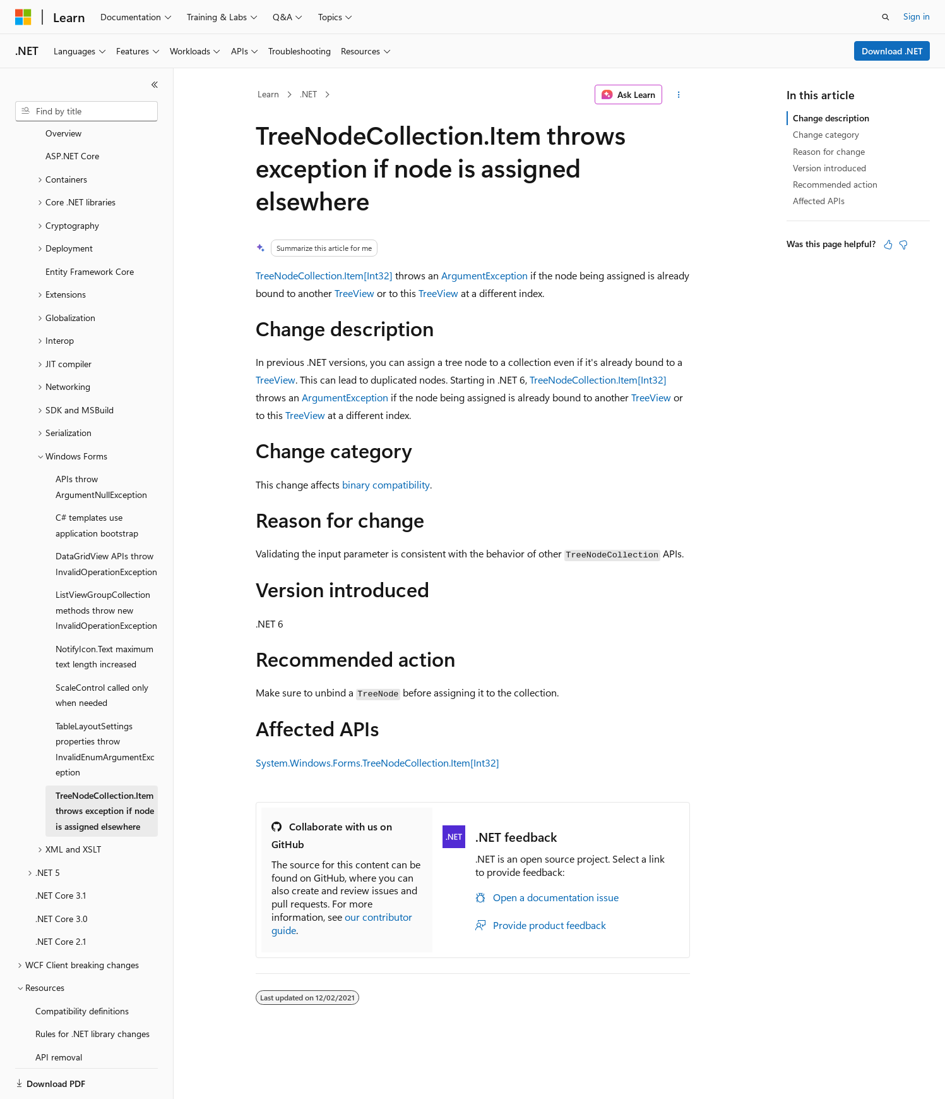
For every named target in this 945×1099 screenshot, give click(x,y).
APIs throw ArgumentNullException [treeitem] (101, 443)
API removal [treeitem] (58, 1013)
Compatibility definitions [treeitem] (82, 967)
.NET (308, 94)
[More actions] (678, 95)
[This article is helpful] (888, 244)
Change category (826, 134)
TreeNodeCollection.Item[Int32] (324, 275)
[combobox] (86, 111)
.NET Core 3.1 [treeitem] (60, 852)
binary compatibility (386, 484)
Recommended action (835, 184)
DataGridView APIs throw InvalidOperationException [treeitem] (106, 520)
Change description (831, 118)
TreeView (354, 293)
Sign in (916, 16)
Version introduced (829, 168)
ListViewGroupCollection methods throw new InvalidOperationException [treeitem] (106, 566)
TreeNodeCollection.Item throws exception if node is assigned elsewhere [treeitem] (105, 767)
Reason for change (829, 151)
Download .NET (892, 51)
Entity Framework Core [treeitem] (89, 228)
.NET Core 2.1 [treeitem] (60, 898)
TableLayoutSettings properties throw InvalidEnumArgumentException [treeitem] (105, 705)
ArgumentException (484, 275)
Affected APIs (819, 201)
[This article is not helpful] (903, 244)
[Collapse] (154, 84)
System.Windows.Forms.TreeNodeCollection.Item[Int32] (377, 762)
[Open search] (885, 17)
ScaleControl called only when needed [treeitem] (102, 651)
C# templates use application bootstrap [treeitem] (97, 481)
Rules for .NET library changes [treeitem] (92, 990)
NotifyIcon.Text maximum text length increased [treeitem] (104, 613)
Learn (268, 94)
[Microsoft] (23, 17)
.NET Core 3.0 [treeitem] (61, 875)
